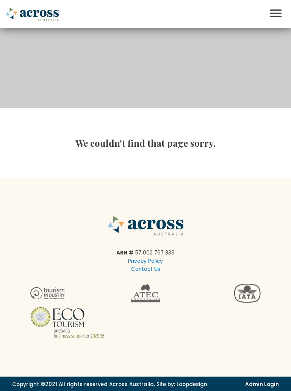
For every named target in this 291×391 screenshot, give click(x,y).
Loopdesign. (192, 384)
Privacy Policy (145, 261)
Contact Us (145, 269)
